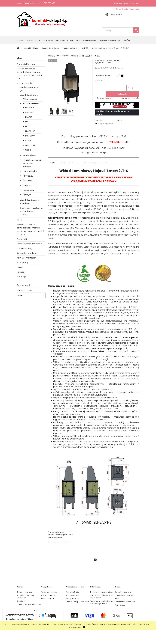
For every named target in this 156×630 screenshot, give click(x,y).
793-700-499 (103, 148)
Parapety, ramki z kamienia (29, 243)
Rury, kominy (22, 262)
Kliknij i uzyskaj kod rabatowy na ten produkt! (113, 112)
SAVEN (28, 140)
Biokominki (22, 239)
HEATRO (28, 117)
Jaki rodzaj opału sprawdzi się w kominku (101, 596)
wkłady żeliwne (29, 155)
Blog (117, 598)
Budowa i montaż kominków (102, 592)
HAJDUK (29, 112)
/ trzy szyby (28, 176)
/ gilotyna (27, 194)
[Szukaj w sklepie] (118, 30)
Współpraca (120, 605)
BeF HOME (29, 107)
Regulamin (21, 601)
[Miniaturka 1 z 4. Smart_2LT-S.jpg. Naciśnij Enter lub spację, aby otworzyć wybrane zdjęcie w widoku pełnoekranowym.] (51, 111)
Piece (19, 220)
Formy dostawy (72, 598)
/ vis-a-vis (27, 180)
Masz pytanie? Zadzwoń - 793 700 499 (36, 3)
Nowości (21, 272)
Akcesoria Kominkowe (27, 253)
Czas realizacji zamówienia (77, 602)
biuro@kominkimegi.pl (93, 152)
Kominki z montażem (26, 258)
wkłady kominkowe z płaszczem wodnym (32, 163)
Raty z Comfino (72, 595)
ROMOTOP (30, 136)
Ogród (20, 267)
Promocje (21, 276)
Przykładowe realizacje (124, 595)
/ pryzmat (27, 185)
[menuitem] (26, 40)
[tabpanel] (93, 353)
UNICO (28, 150)
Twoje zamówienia (49, 592)
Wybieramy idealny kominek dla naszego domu (102, 602)
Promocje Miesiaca (26, 64)
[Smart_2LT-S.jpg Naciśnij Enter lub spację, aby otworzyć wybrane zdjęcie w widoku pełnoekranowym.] (70, 82)
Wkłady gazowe (30, 99)
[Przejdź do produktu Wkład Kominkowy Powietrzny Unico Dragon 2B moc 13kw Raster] (94, 572)
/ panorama (28, 190)
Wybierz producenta (25, 290)
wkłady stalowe (31, 103)
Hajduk (119, 120)
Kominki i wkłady (24, 83)
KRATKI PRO (30, 131)
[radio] (118, 75)
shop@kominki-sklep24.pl (126, 3)
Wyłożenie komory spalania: (103, 78)
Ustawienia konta (48, 595)
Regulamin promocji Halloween (25, 596)
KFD (27, 121)
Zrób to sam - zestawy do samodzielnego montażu (32, 211)
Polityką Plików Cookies (71, 624)
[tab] (53, 162)
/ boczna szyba (30, 171)
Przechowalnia (47, 598)
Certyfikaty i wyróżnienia (125, 602)
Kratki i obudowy (24, 248)
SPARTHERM (30, 145)
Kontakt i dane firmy (123, 592)
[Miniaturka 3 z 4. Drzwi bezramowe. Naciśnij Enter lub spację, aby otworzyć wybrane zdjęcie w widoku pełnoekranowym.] (64, 111)
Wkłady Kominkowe (29, 95)
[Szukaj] (136, 30)
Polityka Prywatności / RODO (29, 604)
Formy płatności (72, 592)
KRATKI (28, 126)
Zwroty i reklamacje (25, 592)
